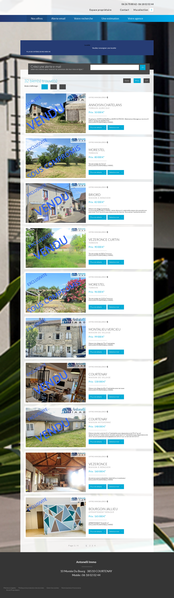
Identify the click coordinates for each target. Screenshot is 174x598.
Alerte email (58, 18)
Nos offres (37, 18)
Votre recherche (83, 18)
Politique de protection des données (31, 588)
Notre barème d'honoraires (71, 588)
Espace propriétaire (99, 9)
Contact (122, 9)
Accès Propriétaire (12, 590)
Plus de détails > (97, 128)
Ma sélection (143, 10)
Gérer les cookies (53, 588)
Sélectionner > (115, 128)
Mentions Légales (10, 588)
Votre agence (135, 18)
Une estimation (110, 18)
